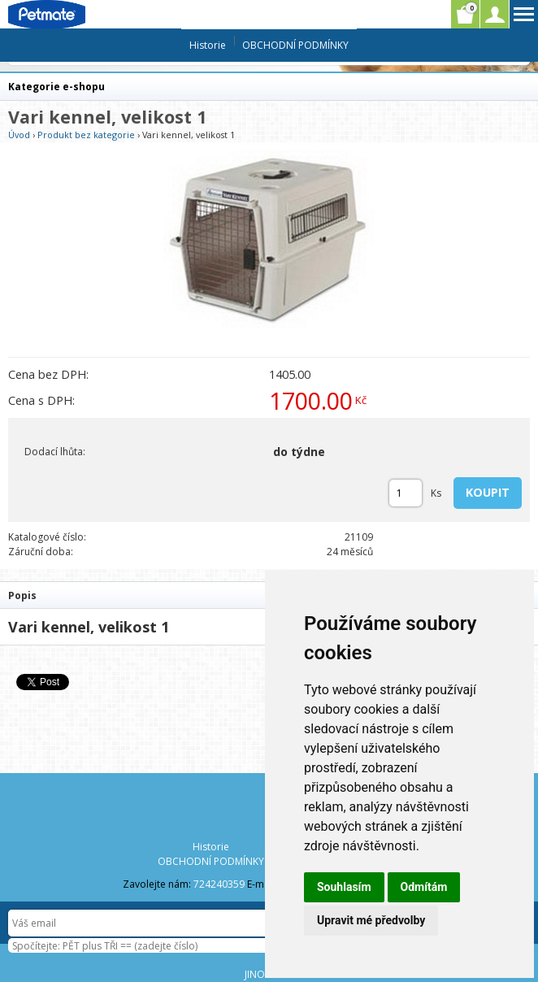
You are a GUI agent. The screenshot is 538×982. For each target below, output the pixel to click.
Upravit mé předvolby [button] (371, 920)
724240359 (219, 884)
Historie (207, 45)
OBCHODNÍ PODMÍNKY (295, 45)
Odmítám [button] (424, 886)
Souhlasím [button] (344, 886)
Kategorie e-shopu (56, 86)
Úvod (19, 134)
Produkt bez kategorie (86, 134)
